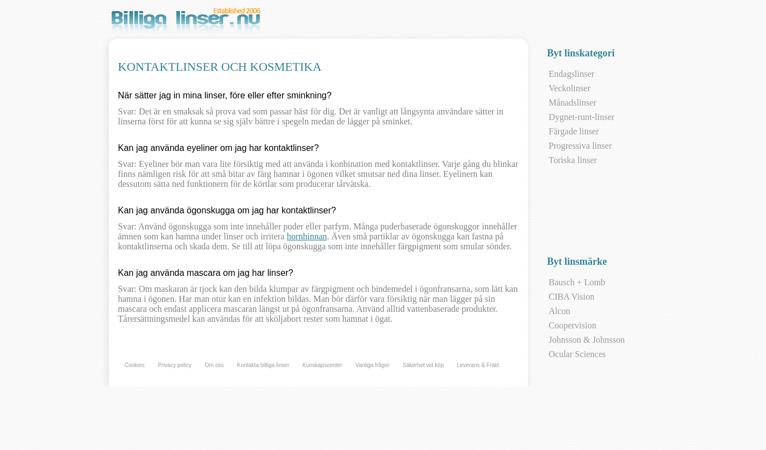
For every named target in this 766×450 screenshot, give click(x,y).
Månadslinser (572, 102)
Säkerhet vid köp (423, 365)
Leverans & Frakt (478, 365)
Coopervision (572, 325)
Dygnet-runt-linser (582, 117)
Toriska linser (573, 160)
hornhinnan (307, 236)
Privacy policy (175, 365)
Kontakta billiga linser (263, 365)
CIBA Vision (572, 296)
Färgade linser (574, 131)
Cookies (135, 365)
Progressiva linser (580, 145)
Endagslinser (572, 74)
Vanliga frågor (372, 365)
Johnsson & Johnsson (587, 339)
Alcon (559, 311)
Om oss (214, 365)
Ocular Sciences (577, 354)
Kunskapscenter (322, 365)
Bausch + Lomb (577, 282)
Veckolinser (570, 88)
